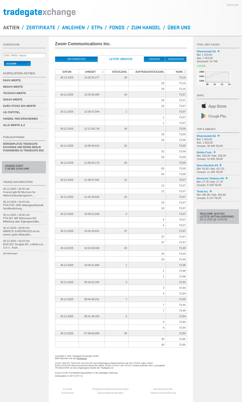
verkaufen (176, 59)
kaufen (154, 59)
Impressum (67, 392)
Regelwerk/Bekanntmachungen (111, 389)
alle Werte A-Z (14, 125)
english (232, 5)
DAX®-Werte (12, 80)
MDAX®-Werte (13, 86)
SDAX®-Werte (12, 99)
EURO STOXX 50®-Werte (19, 105)
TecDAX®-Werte (14, 93)
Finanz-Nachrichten (18, 182)
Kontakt (67, 389)
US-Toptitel (11, 112)
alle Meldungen (10, 253)
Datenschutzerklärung (163, 392)
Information (76, 59)
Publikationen (13, 137)
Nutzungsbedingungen (111, 392)
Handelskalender (163, 389)
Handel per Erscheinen (20, 118)
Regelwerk (82, 358)
